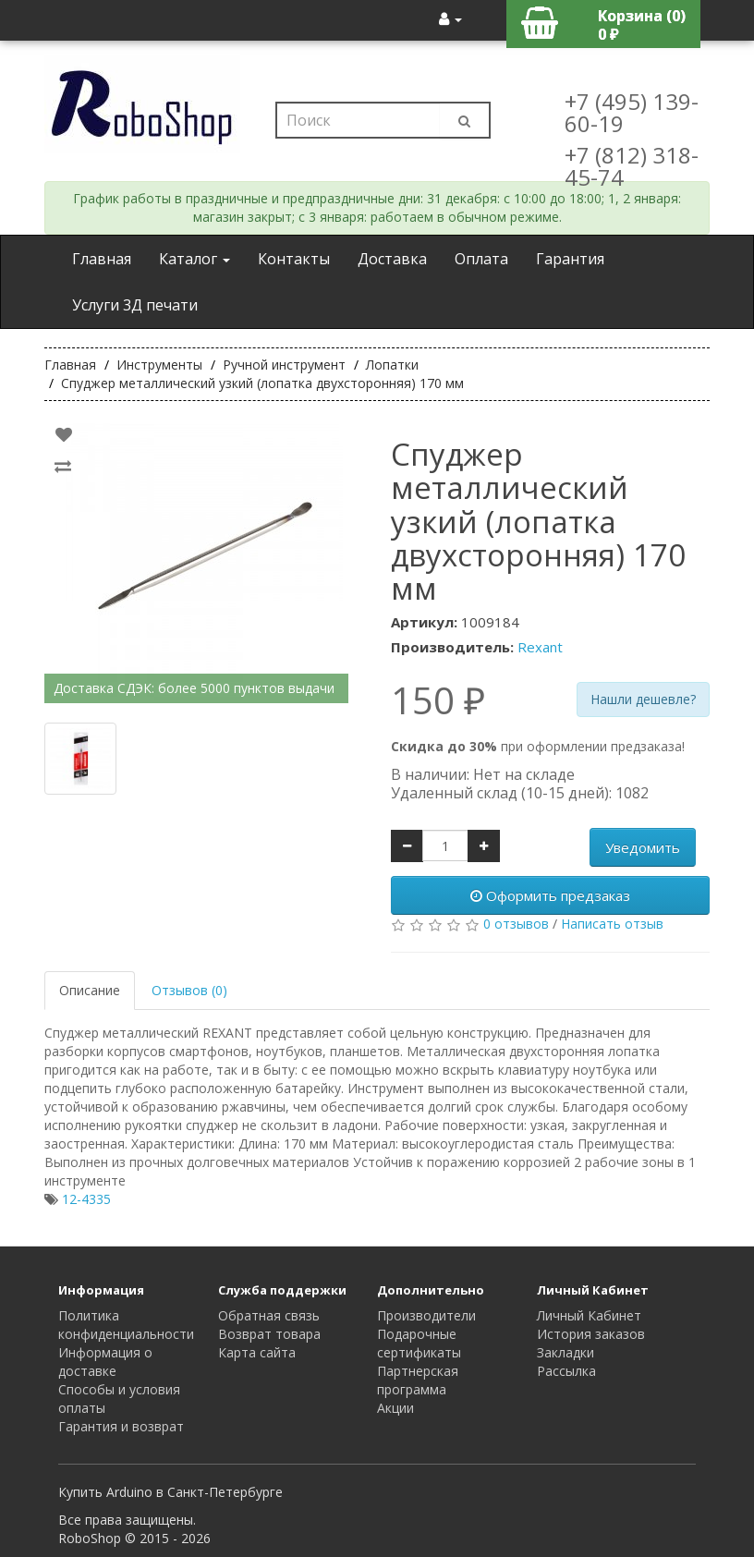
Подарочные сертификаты (419, 1343)
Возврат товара (269, 1334)
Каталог (194, 259)
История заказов (591, 1334)
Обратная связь (269, 1315)
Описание (89, 990)
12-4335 (86, 1199)
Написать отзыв (612, 923)
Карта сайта (257, 1352)
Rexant (540, 647)
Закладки (565, 1352)
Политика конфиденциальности (126, 1325)
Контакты (294, 259)
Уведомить (642, 847)
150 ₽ (438, 700)
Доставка (392, 259)
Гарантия (570, 259)
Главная (101, 259)
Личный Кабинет (589, 1315)
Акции (395, 1408)
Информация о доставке (105, 1362)
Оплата (481, 259)
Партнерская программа (417, 1380)
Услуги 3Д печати (135, 305)
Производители (426, 1315)
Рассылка (566, 1371)
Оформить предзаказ (550, 895)
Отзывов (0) (189, 990)
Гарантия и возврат (121, 1426)
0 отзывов (516, 923)
